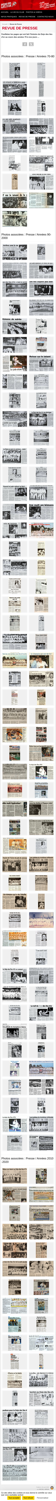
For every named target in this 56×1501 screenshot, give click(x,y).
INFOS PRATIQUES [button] (9, 17)
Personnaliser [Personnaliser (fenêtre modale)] (42, 1498)
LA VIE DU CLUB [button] (17, 12)
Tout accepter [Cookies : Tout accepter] (14, 1498)
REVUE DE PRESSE (27, 17)
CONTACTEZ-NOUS (45, 17)
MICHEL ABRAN (44, 1489)
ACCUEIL (5, 12)
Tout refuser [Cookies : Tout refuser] (28, 1498)
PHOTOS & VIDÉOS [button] (34, 12)
